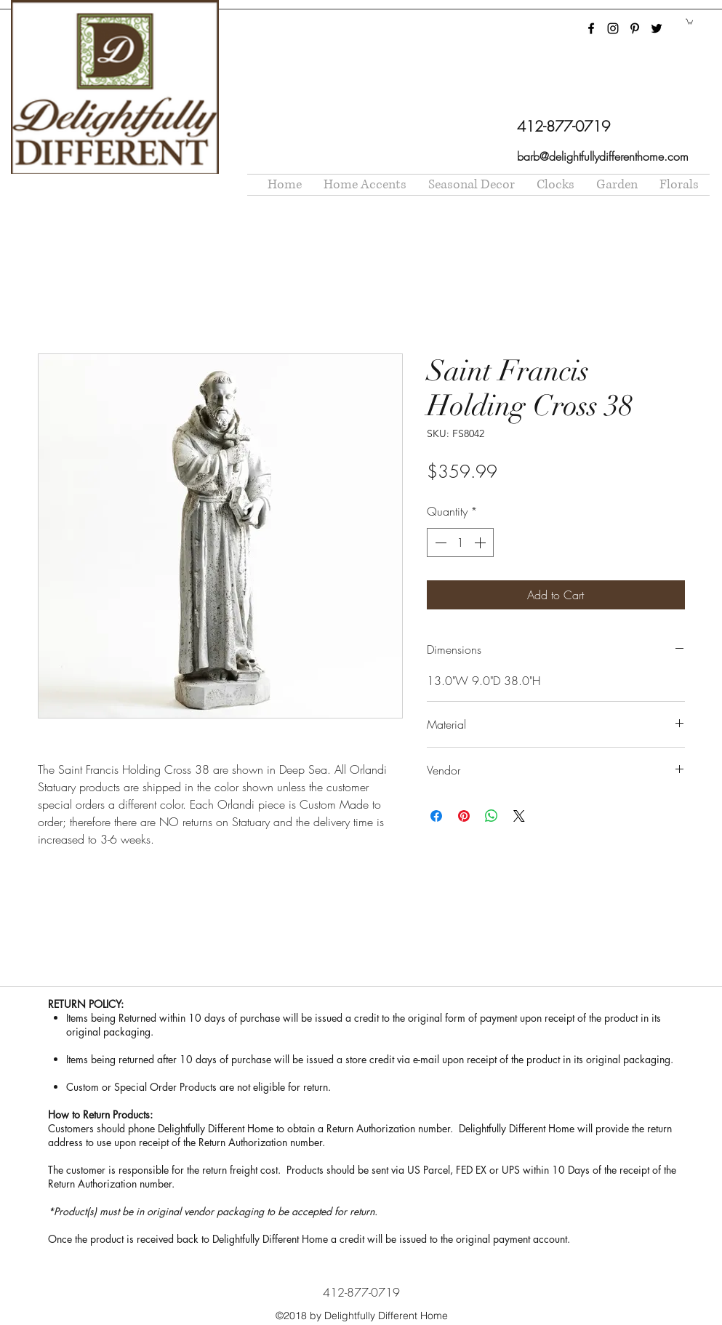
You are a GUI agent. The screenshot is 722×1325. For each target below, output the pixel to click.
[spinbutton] (460, 542)
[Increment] (481, 542)
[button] (689, 21)
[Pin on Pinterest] (464, 816)
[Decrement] (439, 542)
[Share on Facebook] (436, 816)
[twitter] (656, 28)
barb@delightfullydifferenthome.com (603, 156)
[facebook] (591, 28)
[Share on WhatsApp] (491, 816)
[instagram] (613, 28)
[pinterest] (634, 28)
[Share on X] (519, 816)
